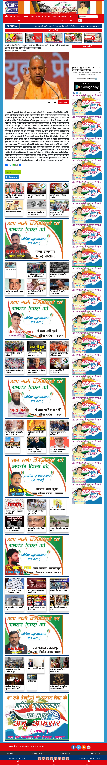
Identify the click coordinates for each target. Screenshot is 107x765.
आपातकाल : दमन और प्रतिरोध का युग (12, 670)
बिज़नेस (38, 16)
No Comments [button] (12, 177)
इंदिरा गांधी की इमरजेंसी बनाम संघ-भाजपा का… (12, 529)
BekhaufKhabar (95, 758)
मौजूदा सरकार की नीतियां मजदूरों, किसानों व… (58, 213)
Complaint (63, 102)
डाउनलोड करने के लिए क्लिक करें (86, 79)
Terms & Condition (66, 753)
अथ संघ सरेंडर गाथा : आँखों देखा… (14, 608)
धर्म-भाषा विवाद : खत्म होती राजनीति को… (14, 512)
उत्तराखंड (26, 16)
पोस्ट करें (71, 19)
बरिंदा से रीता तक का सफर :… (58, 591)
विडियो (54, 16)
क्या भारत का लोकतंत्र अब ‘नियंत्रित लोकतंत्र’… (36, 213)
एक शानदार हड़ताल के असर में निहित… (14, 371)
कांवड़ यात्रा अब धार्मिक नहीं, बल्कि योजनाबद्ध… (59, 354)
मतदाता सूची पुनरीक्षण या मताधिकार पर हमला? (13, 591)
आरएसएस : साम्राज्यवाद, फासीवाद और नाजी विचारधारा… (58, 451)
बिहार (32, 16)
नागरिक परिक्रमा (10, 270)
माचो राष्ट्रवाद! (32, 681)
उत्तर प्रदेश (18, 19)
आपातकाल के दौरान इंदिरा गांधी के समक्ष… (36, 591)
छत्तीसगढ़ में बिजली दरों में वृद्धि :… (36, 433)
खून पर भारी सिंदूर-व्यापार (36, 668)
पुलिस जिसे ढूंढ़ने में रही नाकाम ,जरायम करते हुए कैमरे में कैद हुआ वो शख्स (86, 68)
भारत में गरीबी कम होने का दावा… (58, 608)
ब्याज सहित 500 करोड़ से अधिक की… (13, 354)
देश (14, 16)
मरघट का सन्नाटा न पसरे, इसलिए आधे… (58, 433)
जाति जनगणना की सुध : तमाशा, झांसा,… (57, 670)
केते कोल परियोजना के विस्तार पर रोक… (57, 292)
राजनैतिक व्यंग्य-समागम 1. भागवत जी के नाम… (14, 433)
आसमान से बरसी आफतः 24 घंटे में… (59, 529)
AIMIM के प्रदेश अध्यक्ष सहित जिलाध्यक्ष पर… (13, 196)
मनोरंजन (44, 16)
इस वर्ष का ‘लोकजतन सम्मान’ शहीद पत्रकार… (35, 450)
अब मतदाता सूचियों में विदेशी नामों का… (57, 371)
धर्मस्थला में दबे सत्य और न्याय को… (58, 275)
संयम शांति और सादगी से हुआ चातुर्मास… (35, 512)
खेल (49, 16)
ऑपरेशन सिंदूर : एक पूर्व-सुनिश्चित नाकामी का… (13, 687)
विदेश (10, 16)
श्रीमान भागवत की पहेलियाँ (13, 211)
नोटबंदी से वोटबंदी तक (12, 447)
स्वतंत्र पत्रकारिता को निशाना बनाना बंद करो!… (36, 371)
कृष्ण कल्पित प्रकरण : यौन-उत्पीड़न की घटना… (36, 608)
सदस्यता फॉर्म (63, 19)
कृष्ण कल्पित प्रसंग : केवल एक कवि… (36, 529)
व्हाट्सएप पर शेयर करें (13, 172)
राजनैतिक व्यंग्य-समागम (57, 509)
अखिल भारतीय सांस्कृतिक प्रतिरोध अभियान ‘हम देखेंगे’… (58, 688)
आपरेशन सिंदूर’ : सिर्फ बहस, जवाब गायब (35, 354)
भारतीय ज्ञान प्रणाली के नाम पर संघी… (14, 292)
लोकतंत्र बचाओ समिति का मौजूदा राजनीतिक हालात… (36, 275)
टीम (59, 16)
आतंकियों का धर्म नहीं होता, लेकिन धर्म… (36, 292)
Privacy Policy (37, 753)
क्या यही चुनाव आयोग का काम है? (36, 196)
